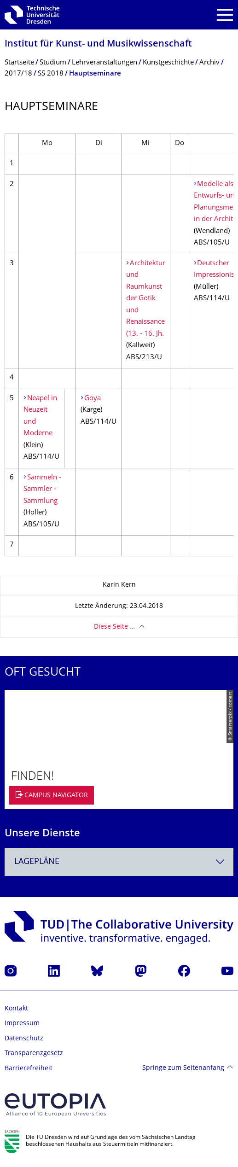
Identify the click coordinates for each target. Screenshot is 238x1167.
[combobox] (119, 862)
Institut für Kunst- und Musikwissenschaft (98, 44)
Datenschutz (24, 1039)
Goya (92, 398)
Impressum (22, 1024)
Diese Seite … (114, 627)
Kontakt (16, 1009)
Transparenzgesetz (34, 1053)
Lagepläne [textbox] (36, 862)
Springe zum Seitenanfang (183, 1068)
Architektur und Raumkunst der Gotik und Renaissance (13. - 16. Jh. (145, 299)
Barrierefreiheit (28, 1069)
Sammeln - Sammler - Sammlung (42, 489)
